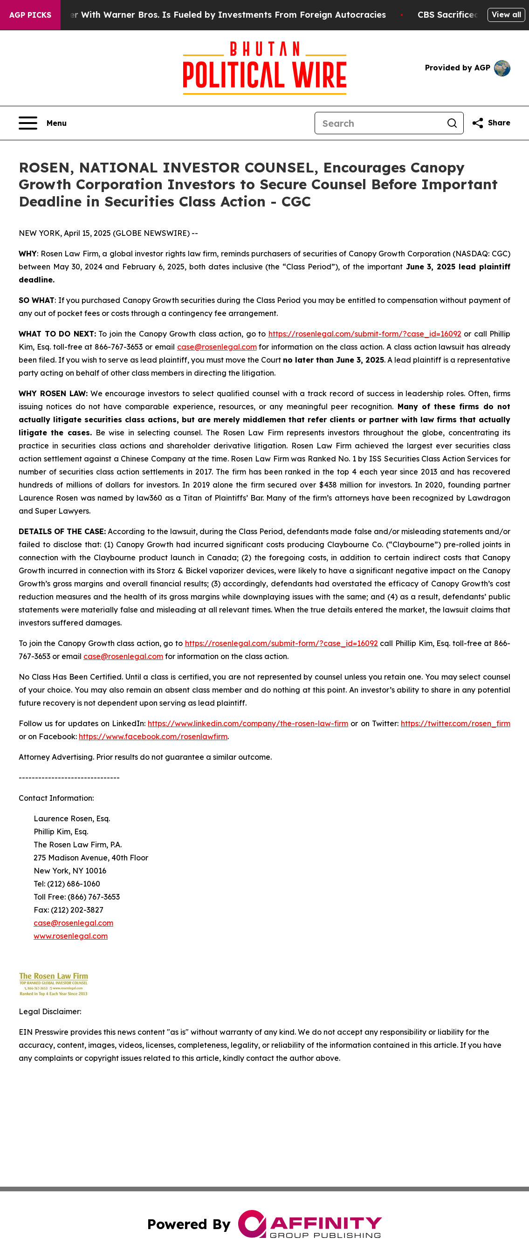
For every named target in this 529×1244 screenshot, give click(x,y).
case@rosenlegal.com (217, 346)
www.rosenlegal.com (71, 936)
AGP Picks (30, 15)
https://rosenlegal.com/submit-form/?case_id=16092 (364, 333)
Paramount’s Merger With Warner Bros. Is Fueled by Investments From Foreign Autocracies (203, 14)
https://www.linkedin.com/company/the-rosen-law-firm (248, 723)
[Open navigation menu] (43, 123)
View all (506, 14)
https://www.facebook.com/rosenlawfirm (153, 736)
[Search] (378, 123)
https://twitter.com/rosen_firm (455, 723)
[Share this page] (490, 123)
